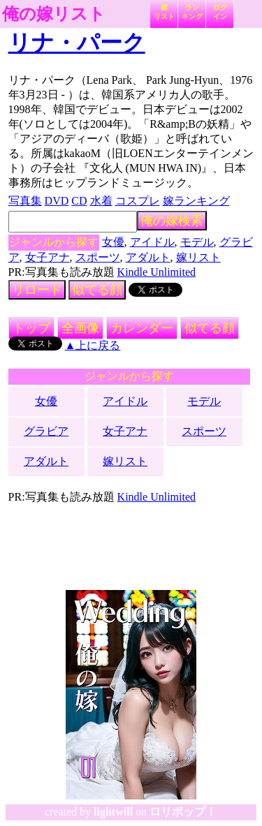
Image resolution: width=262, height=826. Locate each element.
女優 (113, 242)
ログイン (220, 11)
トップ (31, 328)
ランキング (192, 11)
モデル (197, 242)
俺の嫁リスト (53, 14)
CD (79, 201)
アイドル (152, 242)
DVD (57, 201)
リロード (37, 290)
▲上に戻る (93, 345)
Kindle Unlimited (156, 272)
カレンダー (141, 328)
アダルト (148, 257)
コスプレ (137, 201)
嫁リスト (164, 11)
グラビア (46, 431)
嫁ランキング (196, 201)
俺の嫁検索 (171, 221)
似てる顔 (97, 290)
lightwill (113, 812)
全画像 (80, 328)
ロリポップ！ (183, 812)
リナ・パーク (76, 42)
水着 (101, 201)
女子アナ (47, 257)
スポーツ (97, 257)
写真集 (25, 201)
